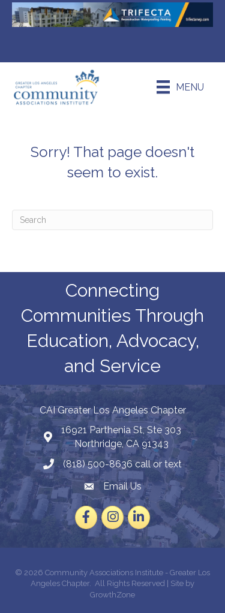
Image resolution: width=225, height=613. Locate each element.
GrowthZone (112, 594)
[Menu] (180, 86)
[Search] (112, 220)
